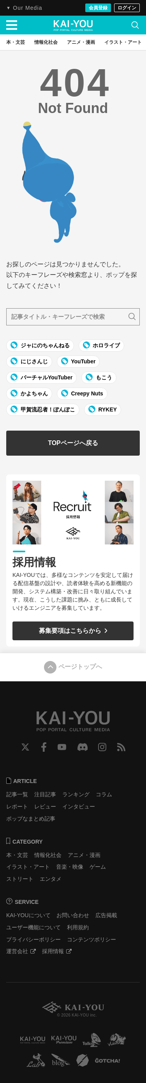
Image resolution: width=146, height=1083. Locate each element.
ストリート (19, 879)
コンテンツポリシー (91, 939)
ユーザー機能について (33, 927)
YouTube (62, 747)
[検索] (135, 25)
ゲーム (98, 867)
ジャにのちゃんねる (40, 344)
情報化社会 (48, 855)
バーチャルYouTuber (41, 377)
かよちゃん (29, 393)
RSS (121, 747)
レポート (17, 806)
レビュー (45, 806)
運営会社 (21, 951)
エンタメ (51, 879)
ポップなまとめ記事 (30, 818)
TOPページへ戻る (73, 443)
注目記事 (45, 794)
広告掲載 (106, 915)
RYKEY (102, 409)
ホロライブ (101, 344)
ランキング (76, 794)
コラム (104, 794)
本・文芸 (17, 855)
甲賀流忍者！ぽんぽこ (43, 409)
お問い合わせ (72, 915)
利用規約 (78, 927)
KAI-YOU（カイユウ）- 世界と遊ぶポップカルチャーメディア (73, 25)
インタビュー (78, 806)
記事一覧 (17, 794)
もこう (99, 377)
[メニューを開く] (11, 25)
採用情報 (57, 951)
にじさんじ (29, 361)
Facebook (44, 747)
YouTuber (78, 361)
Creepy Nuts (82, 393)
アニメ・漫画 (84, 855)
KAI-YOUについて (28, 915)
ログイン (127, 8)
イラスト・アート (28, 867)
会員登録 (98, 8)
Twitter (25, 747)
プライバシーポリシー (33, 939)
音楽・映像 (69, 867)
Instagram (102, 747)
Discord (82, 747)
